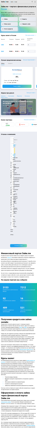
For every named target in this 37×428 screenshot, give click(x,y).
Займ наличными (17, 74)
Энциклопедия (4, 372)
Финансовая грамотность (26, 262)
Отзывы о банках (4, 377)
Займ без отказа (22, 387)
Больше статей (31, 92)
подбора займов (31, 338)
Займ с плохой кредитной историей (27, 379)
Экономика (11, 96)
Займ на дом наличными (24, 375)
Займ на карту (22, 377)
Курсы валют (4, 97)
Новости (3, 96)
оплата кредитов (9, 350)
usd (2, 45)
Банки (2, 381)
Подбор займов (4, 388)
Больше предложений (29, 60)
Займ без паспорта (23, 381)
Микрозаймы (22, 370)
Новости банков (8, 112)
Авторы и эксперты (15, 364)
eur (2, 51)
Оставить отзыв (18, 158)
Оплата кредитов (4, 387)
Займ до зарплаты (23, 385)
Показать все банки (29, 119)
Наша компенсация (25, 364)
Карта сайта (3, 367)
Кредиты (3, 385)
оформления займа (6, 314)
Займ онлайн (22, 374)
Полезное (27, 96)
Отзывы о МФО (4, 379)
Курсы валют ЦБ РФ (5, 375)
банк (20, 240)
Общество (19, 96)
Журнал (2, 370)
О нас (2, 364)
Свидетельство (4, 413)
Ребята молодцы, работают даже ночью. (12, 142)
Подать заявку (17, 86)
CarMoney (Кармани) (8, 140)
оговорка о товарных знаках (12, 412)
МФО (25, 240)
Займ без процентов (23, 383)
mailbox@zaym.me (6, 395)
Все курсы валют (30, 35)
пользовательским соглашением (21, 407)
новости (9, 170)
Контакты (7, 364)
